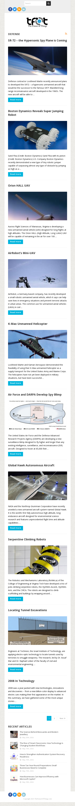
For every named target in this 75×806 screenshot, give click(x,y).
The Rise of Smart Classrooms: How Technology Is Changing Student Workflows (41, 748)
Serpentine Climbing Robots (27, 542)
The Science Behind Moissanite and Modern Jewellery (39, 737)
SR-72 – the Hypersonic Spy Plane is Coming (37, 40)
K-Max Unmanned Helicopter (28, 325)
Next (62, 722)
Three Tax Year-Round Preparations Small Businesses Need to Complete (38, 770)
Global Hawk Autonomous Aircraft (31, 468)
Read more (15, 100)
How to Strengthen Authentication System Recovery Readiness (42, 759)
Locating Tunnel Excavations (27, 613)
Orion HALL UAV (19, 186)
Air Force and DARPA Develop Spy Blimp (35, 397)
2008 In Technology (21, 685)
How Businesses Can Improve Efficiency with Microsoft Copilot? (39, 781)
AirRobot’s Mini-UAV (21, 254)
